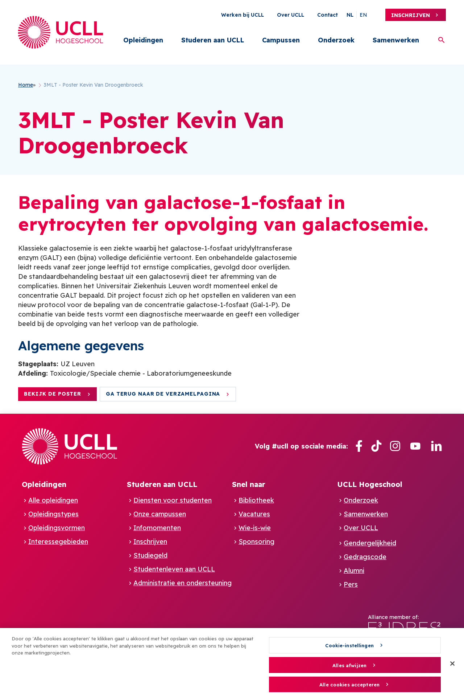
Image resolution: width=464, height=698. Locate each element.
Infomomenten (157, 528)
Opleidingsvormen (56, 528)
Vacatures (254, 514)
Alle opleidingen (53, 500)
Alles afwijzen (349, 668)
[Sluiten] (452, 667)
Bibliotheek (256, 500)
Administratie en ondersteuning (182, 583)
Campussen (281, 40)
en (363, 15)
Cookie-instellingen (349, 649)
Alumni (354, 570)
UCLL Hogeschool (369, 484)
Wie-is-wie (255, 528)
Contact (327, 15)
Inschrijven (410, 15)
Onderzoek (336, 40)
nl (350, 15)
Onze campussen (159, 514)
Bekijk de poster (52, 394)
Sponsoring (256, 541)
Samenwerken (396, 40)
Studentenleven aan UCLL (174, 569)
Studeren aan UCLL (212, 40)
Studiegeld (150, 555)
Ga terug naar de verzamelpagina (163, 394)
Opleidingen (143, 40)
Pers (351, 584)
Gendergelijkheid (370, 543)
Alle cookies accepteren (349, 688)
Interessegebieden (58, 541)
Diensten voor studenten (172, 500)
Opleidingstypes (53, 514)
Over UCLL (290, 15)
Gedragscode (365, 557)
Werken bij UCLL (242, 15)
